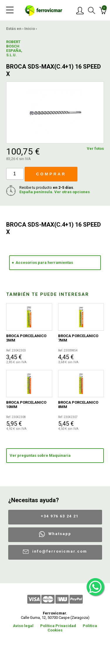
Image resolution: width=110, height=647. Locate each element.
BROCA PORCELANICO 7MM (78, 338)
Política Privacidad (58, 626)
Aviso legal (23, 626)
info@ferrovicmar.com (59, 551)
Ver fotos (95, 148)
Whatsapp (59, 533)
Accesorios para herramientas (44, 262)
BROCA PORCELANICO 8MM (78, 404)
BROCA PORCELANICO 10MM (26, 404)
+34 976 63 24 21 (60, 516)
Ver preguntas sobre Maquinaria (40, 455)
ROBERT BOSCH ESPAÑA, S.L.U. (14, 48)
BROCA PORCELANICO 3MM (26, 338)
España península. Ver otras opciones (54, 192)
